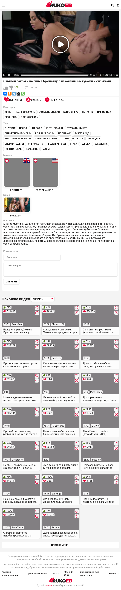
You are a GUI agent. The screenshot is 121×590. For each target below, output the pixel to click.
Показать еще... (60, 545)
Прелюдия (93, 138)
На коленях (100, 144)
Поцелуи (77, 138)
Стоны (64, 138)
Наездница (104, 112)
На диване (64, 133)
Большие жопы (25, 112)
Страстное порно (46, 138)
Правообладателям (37, 573)
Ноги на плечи (13, 149)
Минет (9, 112)
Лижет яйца (81, 133)
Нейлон (24, 128)
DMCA (56, 573)
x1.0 (101, 75)
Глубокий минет (76, 128)
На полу (37, 128)
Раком (46, 149)
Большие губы (57, 144)
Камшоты (32, 149)
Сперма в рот (36, 144)
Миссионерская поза (18, 138)
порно (49, 585)
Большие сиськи (49, 112)
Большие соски (45, 133)
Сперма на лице (14, 144)
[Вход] (118, 5)
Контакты (114, 573)
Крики (73, 144)
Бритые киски (54, 128)
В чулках (10, 128)
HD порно (88, 112)
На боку (85, 144)
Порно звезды (29, 117)
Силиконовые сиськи (18, 133)
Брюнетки (11, 117)
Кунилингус (70, 112)
